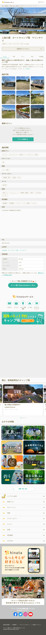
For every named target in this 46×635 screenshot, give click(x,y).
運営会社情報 (6, 624)
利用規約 (14, 624)
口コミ (23, 56)
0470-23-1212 (6, 243)
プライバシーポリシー (24, 624)
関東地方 (6, 5)
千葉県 (10, 5)
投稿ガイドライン (37, 624)
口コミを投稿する (23, 139)
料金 (32, 56)
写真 (14, 56)
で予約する (23, 49)
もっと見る (26, 43)
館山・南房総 (16, 5)
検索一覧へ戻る (20, 489)
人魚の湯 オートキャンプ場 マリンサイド (14, 250)
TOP (3, 5)
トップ (4, 56)
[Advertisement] (23, 338)
